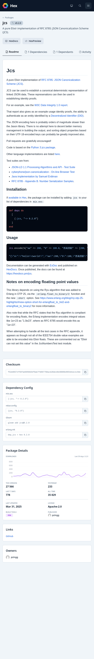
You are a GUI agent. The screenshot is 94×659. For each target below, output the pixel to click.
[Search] (80, 5)
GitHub (9, 536)
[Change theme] (71, 6)
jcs (5, 22)
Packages (8, 17)
